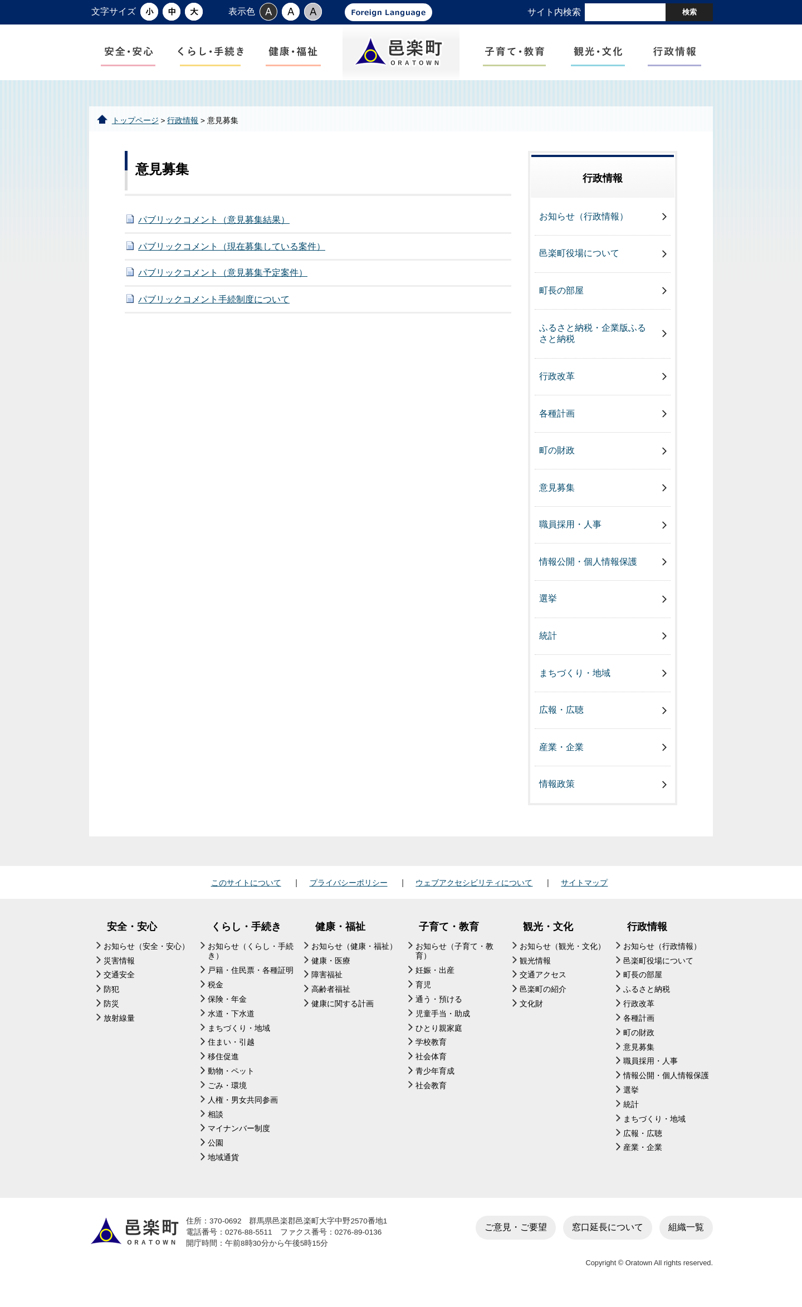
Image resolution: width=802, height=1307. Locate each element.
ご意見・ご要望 (516, 1236)
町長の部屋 (561, 300)
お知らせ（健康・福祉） (354, 955)
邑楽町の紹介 (543, 999)
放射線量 (119, 1028)
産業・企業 (561, 756)
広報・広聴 (561, 719)
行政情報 (182, 129)
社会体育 (431, 1066)
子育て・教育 (449, 936)
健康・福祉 (340, 936)
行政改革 (557, 385)
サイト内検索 (554, 12)
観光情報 (535, 970)
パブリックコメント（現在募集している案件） (231, 255)
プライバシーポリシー (349, 892)
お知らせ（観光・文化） (562, 955)
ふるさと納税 (646, 999)
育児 (423, 994)
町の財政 (557, 459)
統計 (548, 645)
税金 (215, 994)
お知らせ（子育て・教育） (454, 960)
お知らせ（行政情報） (583, 226)
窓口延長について (607, 1236)
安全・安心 (132, 936)
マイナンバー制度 (239, 1138)
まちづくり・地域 (574, 682)
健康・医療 (330, 970)
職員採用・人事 (570, 534)
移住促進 (223, 1066)
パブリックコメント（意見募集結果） (214, 229)
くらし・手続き (246, 936)
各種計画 (557, 422)
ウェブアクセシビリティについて (473, 892)
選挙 (548, 608)
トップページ (135, 129)
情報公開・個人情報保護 (588, 571)
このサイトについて (246, 892)
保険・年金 (227, 1009)
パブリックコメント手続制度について (214, 309)
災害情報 (119, 970)
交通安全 (119, 984)
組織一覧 (686, 1236)
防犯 (111, 999)
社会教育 (431, 1095)
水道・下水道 (231, 1023)
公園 (215, 1152)
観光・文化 (548, 936)
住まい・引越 (231, 1051)
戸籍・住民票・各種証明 (251, 980)
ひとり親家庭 (438, 1037)
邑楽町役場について (579, 262)
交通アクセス (543, 984)
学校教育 (431, 1051)
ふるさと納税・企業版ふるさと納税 (592, 342)
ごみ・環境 (227, 1095)
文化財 (531, 1013)
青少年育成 (434, 1080)
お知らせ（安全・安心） (146, 955)
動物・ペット (231, 1080)
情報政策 (557, 793)
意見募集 (557, 496)
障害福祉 (327, 984)
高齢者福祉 (330, 999)
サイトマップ (584, 892)
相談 (215, 1123)
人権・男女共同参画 (243, 1109)
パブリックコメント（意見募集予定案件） (222, 282)
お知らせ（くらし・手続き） (251, 960)
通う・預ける (438, 1009)
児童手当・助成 (442, 1023)
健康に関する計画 (342, 1013)
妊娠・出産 (434, 980)
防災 (111, 1013)
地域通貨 (223, 1167)
